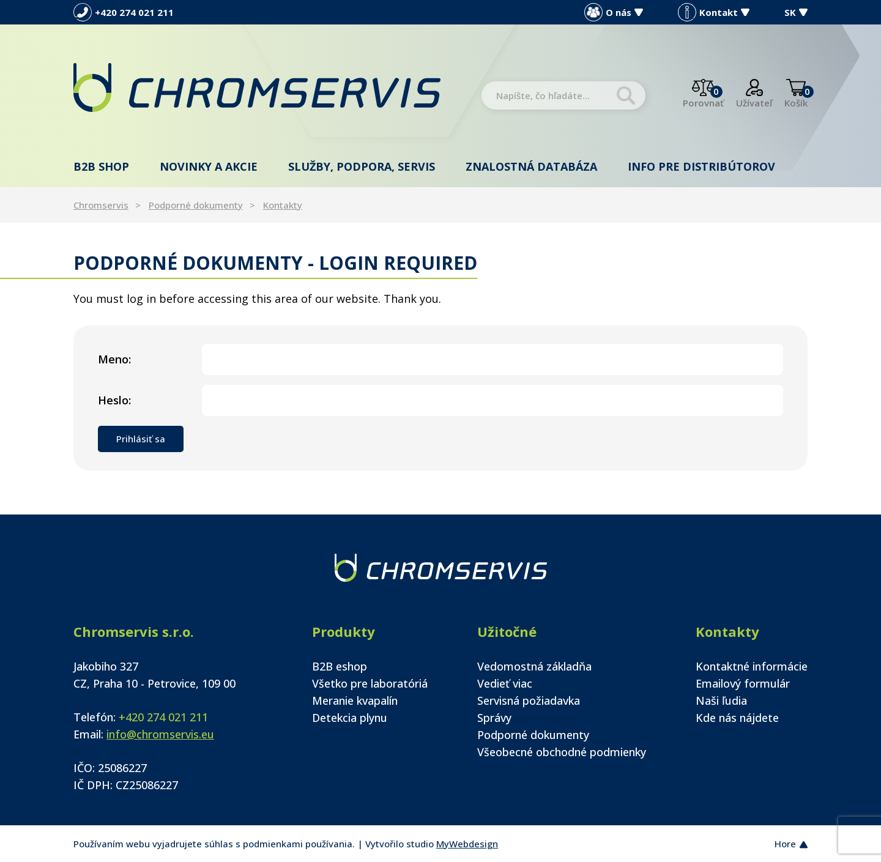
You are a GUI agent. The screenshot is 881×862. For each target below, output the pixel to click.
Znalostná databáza (531, 166)
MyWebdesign (467, 844)
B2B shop (101, 166)
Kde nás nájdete (737, 717)
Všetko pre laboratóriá (370, 683)
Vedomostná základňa (534, 666)
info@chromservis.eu (160, 734)
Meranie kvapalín (355, 700)
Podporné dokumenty (196, 205)
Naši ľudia (721, 700)
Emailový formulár (743, 683)
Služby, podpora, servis (361, 166)
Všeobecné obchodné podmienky (561, 752)
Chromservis (100, 205)
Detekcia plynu (349, 717)
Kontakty (282, 205)
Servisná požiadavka (528, 700)
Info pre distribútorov (701, 166)
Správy (494, 717)
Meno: (114, 359)
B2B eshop (339, 666)
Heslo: (114, 400)
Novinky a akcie (209, 166)
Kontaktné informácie (752, 666)
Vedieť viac (504, 683)
